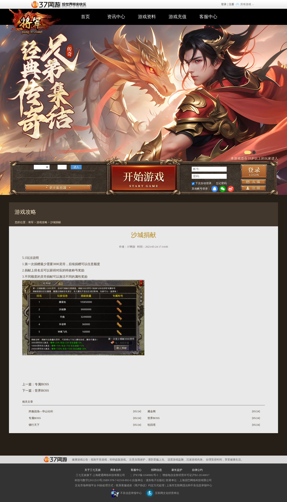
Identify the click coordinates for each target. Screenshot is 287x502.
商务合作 (115, 469)
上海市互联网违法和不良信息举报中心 (189, 485)
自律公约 (197, 469)
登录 (223, 4)
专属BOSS (42, 384)
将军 (31, 222)
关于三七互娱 (93, 469)
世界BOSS (42, 390)
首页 (85, 16)
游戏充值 (178, 16)
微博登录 (231, 189)
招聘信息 (156, 469)
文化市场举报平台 (85, 485)
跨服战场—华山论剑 (41, 411)
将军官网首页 (34, 23)
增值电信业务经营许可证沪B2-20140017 (185, 475)
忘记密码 (221, 183)
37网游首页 (59, 4)
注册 (231, 4)
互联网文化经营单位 (162, 493)
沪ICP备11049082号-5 (145, 475)
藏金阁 (152, 411)
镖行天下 (34, 424)
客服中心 (208, 16)
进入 (76, 167)
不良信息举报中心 (126, 493)
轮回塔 (152, 424)
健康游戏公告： (81, 459)
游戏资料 (147, 16)
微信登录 (223, 189)
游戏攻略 (42, 222)
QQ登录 (214, 189)
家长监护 (177, 469)
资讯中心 (116, 16)
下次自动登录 (203, 183)
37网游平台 (55, 459)
